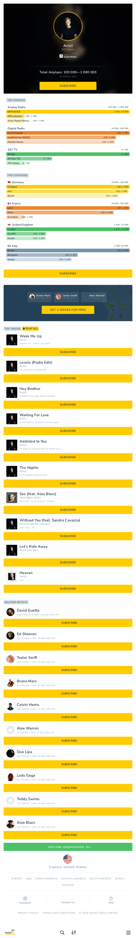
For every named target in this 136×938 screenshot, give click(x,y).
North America (47, 878)
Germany (18, 182)
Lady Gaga (26, 775)
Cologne (12, 186)
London (12, 229)
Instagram (25, 900)
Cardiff (12, 233)
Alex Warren (28, 728)
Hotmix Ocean (15, 142)
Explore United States (68, 862)
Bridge (11, 154)
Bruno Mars (27, 681)
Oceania (68, 885)
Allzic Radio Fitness (18, 120)
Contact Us (68, 900)
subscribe (68, 86)
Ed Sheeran (27, 634)
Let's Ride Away (34, 546)
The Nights (29, 468)
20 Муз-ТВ (14, 158)
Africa (119, 878)
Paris (10, 212)
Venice (11, 259)
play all (30, 328)
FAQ (111, 900)
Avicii (23, 340)
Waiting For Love (34, 415)
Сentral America (73, 878)
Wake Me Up (31, 336)
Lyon (10, 208)
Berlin (11, 196)
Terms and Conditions (59, 913)
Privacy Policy (28, 913)
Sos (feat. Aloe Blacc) (38, 494)
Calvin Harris (28, 705)
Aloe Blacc (26, 498)
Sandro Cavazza (40, 524)
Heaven (26, 573)
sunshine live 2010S (19, 137)
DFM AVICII (14, 111)
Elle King (32, 550)
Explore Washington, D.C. (68, 847)
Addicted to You (33, 441)
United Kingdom (22, 225)
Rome (11, 250)
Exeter (11, 238)
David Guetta (28, 610)
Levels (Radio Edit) (36, 362)
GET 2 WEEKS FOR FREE (68, 310)
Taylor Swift (27, 657)
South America (100, 878)
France (16, 203)
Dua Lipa (24, 752)
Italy (15, 246)
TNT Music (13, 163)
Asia (29, 878)
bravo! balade (15, 133)
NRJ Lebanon (15, 116)
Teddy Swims (28, 799)
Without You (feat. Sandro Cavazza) (50, 520)
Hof (10, 191)
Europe (17, 878)
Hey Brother (30, 389)
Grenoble (13, 217)
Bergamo (13, 255)
